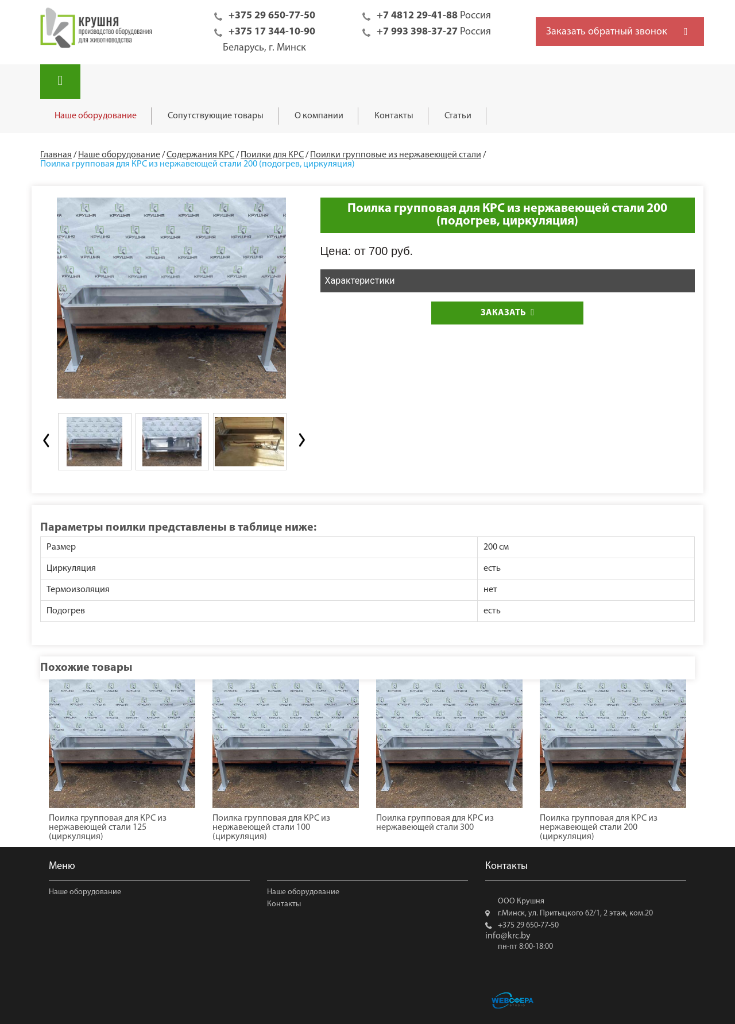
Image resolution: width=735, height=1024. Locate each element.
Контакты (393, 116)
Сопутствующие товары (216, 116)
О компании (319, 116)
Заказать (507, 313)
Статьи (457, 116)
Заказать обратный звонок (606, 31)
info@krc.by (508, 936)
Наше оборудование (96, 116)
